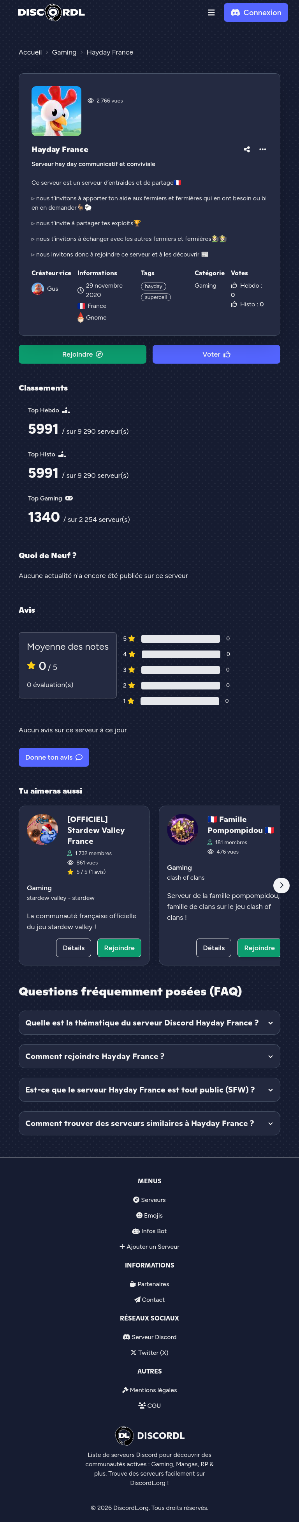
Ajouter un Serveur (153, 1246)
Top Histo (47, 454)
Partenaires (153, 1284)
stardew (83, 898)
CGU (154, 1405)
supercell (156, 297)
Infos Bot (154, 1231)
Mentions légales (153, 1390)
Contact (153, 1299)
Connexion (255, 12)
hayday (153, 286)
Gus (52, 288)
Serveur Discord (154, 1337)
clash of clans (186, 877)
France (91, 305)
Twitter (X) (153, 1352)
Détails (73, 948)
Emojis (153, 1215)
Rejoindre (82, 354)
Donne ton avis (54, 757)
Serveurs (153, 1200)
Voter (216, 354)
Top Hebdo (49, 410)
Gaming (205, 285)
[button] (211, 12)
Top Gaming (50, 498)
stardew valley (47, 898)
